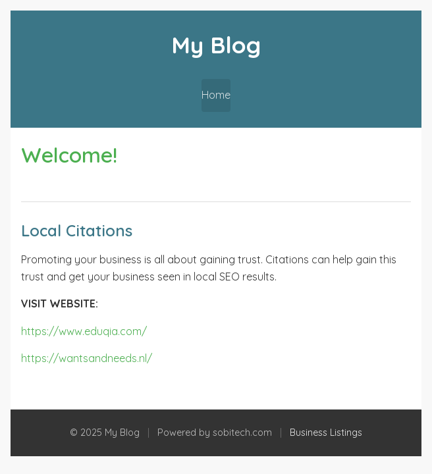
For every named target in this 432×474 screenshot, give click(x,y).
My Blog (216, 44)
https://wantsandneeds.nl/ (86, 358)
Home (216, 94)
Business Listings (326, 432)
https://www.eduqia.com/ (84, 331)
